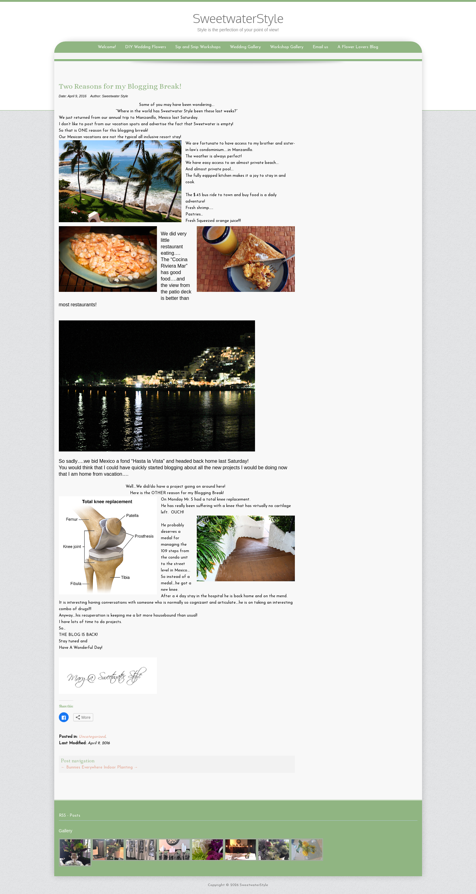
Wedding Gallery (245, 47)
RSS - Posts (69, 816)
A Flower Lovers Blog (357, 47)
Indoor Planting (121, 767)
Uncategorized (92, 737)
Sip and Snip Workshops (198, 47)
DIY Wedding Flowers (145, 47)
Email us (320, 47)
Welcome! (107, 47)
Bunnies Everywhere (81, 767)
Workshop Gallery (286, 47)
